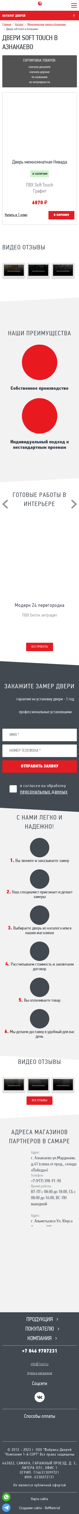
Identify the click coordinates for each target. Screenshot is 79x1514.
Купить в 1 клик (16, 215)
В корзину (61, 215)
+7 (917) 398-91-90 (46, 1181)
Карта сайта (39, 1499)
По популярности (39, 82)
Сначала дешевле (39, 67)
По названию (39, 77)
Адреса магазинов (39, 1373)
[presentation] (5, 504)
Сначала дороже (39, 72)
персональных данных (44, 791)
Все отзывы (39, 1100)
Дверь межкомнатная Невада (39, 162)
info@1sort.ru (39, 1364)
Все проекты (39, 646)
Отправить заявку (39, 766)
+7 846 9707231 (39, 1351)
